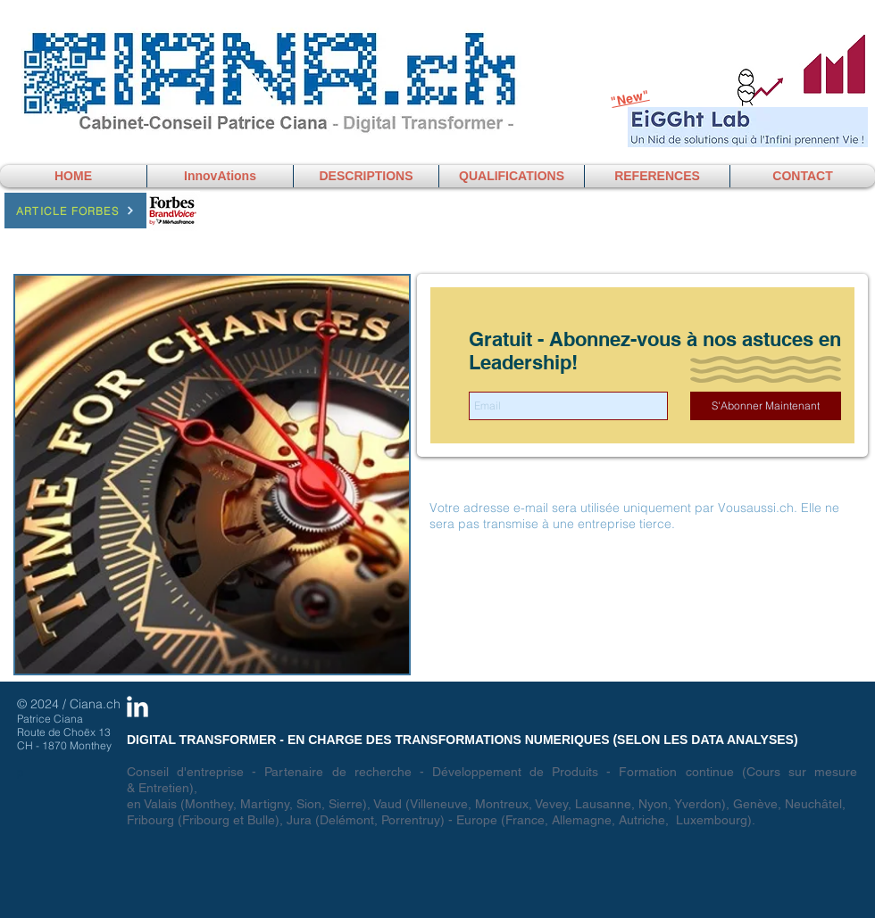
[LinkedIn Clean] (137, 706)
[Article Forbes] (75, 210)
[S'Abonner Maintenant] (765, 406)
